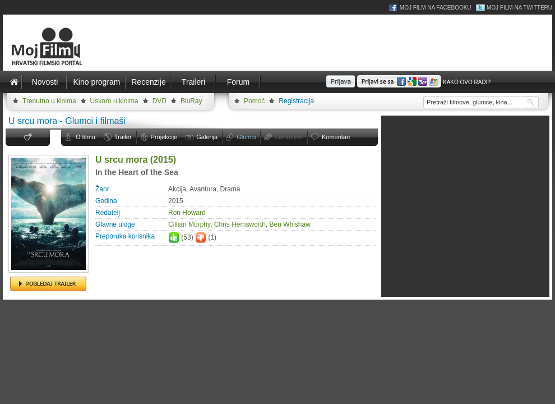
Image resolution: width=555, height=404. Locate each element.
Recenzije (148, 81)
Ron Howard (187, 213)
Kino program (96, 81)
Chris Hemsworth (240, 224)
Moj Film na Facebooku (435, 7)
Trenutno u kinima (49, 101)
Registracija (296, 101)
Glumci (246, 137)
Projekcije (164, 137)
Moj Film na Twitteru (519, 7)
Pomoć (254, 101)
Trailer (123, 137)
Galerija (207, 137)
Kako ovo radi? (467, 82)
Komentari (336, 137)
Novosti (45, 81)
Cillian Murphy (189, 224)
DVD (159, 101)
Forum (238, 81)
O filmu (85, 137)
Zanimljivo (289, 137)
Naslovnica (14, 82)
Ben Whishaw (290, 224)
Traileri (193, 81)
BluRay (191, 101)
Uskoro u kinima (114, 101)
